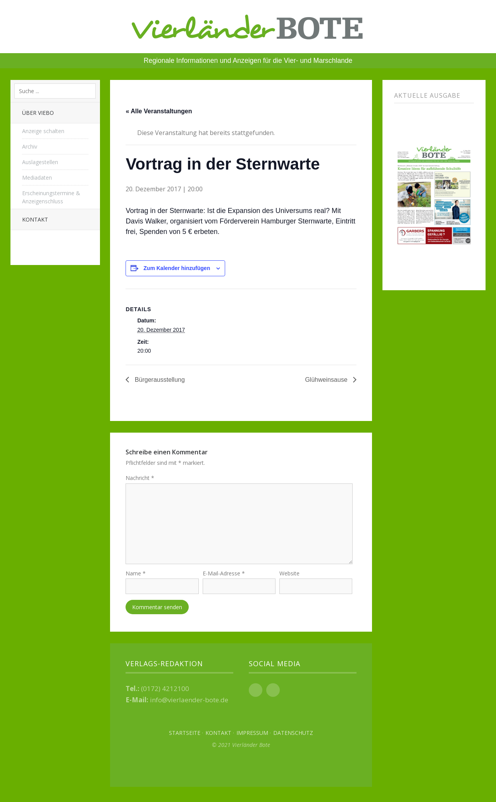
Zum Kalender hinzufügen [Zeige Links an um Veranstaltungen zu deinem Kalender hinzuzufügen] (176, 268)
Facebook (255, 693)
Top (241, 770)
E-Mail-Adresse (224, 576)
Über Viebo (38, 112)
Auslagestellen (40, 162)
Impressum (252, 736)
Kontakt (35, 219)
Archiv (29, 146)
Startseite (184, 736)
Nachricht (140, 478)
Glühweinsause (327, 379)
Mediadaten (37, 177)
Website (289, 576)
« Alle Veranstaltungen (159, 111)
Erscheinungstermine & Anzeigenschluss (51, 197)
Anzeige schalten (43, 131)
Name (136, 576)
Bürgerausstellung (158, 379)
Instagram (273, 693)
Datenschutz (293, 736)
